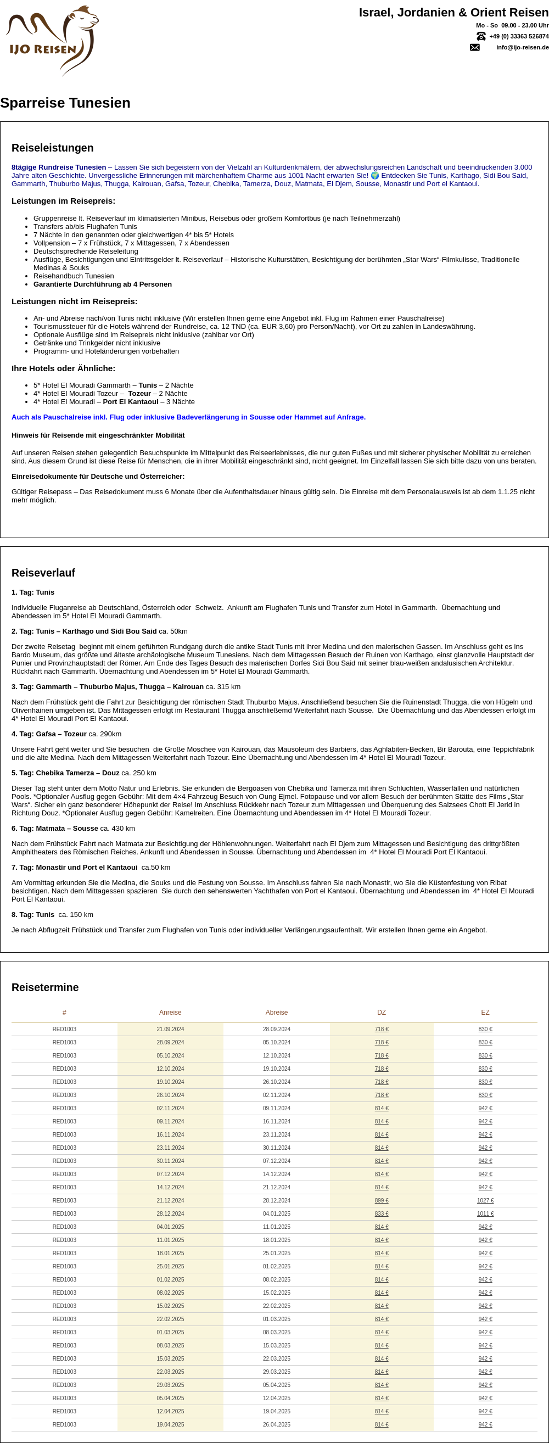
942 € (485, 1108)
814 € (382, 1108)
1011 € (485, 1214)
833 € (382, 1214)
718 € (382, 1029)
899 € (382, 1201)
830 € (485, 1029)
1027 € (485, 1201)
